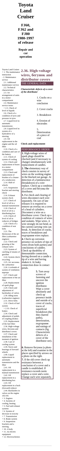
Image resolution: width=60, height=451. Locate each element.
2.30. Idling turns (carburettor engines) (11, 296)
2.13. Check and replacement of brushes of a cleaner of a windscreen (10, 176)
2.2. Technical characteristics (8, 88)
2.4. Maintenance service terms (10, 104)
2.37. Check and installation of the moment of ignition (10, 336)
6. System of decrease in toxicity (10, 412)
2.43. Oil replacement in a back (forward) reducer (11, 385)
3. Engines (8, 398)
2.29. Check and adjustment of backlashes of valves (10, 290)
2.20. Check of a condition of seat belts (9, 226)
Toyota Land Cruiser (10, 69)
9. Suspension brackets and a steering (8, 424)
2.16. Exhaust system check (8, 196)
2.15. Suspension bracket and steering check (10, 190)
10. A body (8, 429)
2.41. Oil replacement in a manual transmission (10, 370)
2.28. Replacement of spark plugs (10, 283)
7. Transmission (10, 416)
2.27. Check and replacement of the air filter (11, 277)
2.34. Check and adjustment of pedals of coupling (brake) (10, 316)
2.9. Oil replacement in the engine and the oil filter (9, 143)
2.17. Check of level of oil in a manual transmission (10, 203)
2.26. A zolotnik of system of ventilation (11, 270)
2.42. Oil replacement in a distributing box (9, 377)
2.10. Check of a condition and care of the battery (11, 151)
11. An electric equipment (9, 432)
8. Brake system (10, 419)
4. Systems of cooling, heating (9, 402)
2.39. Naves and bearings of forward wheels (10, 349)
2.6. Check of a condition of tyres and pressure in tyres (11, 115)
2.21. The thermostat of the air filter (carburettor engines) (10, 235)
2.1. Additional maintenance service (10, 83)
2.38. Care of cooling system (8, 343)
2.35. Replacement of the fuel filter (10, 322)
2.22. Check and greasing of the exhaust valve (9, 244)
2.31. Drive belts (11, 300)
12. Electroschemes (12, 437)
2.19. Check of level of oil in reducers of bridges (10, 218)
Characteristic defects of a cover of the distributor (43, 336)
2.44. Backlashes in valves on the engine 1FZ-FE (11, 393)
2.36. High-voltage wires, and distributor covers (10, 329)
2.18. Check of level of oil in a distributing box (9, 211)
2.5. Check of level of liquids (9, 109)
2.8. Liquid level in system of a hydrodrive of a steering (11, 132)
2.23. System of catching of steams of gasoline (11, 252)
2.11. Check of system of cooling (9, 158)
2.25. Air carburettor (10, 263)
